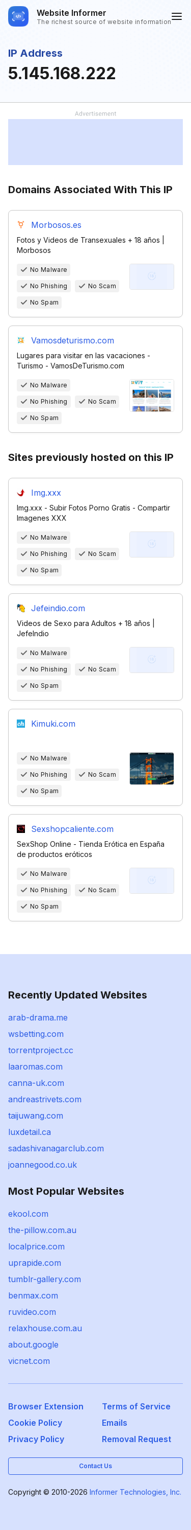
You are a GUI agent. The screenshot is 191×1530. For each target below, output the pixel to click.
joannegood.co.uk (42, 1165)
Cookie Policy (35, 1423)
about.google (33, 1344)
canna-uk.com (36, 1083)
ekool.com (28, 1214)
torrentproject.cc (40, 1050)
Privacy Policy (36, 1439)
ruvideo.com (32, 1312)
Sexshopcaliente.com (72, 829)
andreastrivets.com (44, 1099)
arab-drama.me (38, 1017)
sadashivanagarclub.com (56, 1148)
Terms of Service (136, 1406)
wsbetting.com (36, 1034)
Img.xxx (46, 493)
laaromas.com (35, 1066)
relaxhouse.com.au (45, 1328)
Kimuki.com (53, 723)
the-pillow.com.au (42, 1230)
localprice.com (36, 1246)
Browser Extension (46, 1406)
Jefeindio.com (58, 608)
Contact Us (95, 1466)
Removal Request (136, 1439)
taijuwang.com (35, 1115)
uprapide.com (34, 1263)
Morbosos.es (56, 225)
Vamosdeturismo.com (72, 340)
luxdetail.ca (29, 1132)
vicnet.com (29, 1361)
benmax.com (33, 1295)
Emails (114, 1423)
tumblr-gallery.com (44, 1279)
